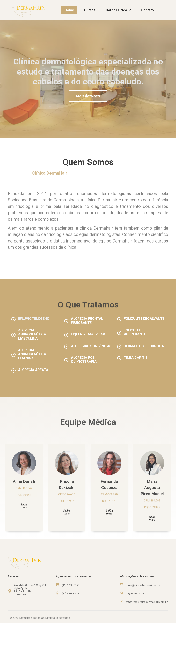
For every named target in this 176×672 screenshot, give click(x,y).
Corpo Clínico (118, 10)
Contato (147, 10)
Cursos (90, 10)
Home (69, 10)
